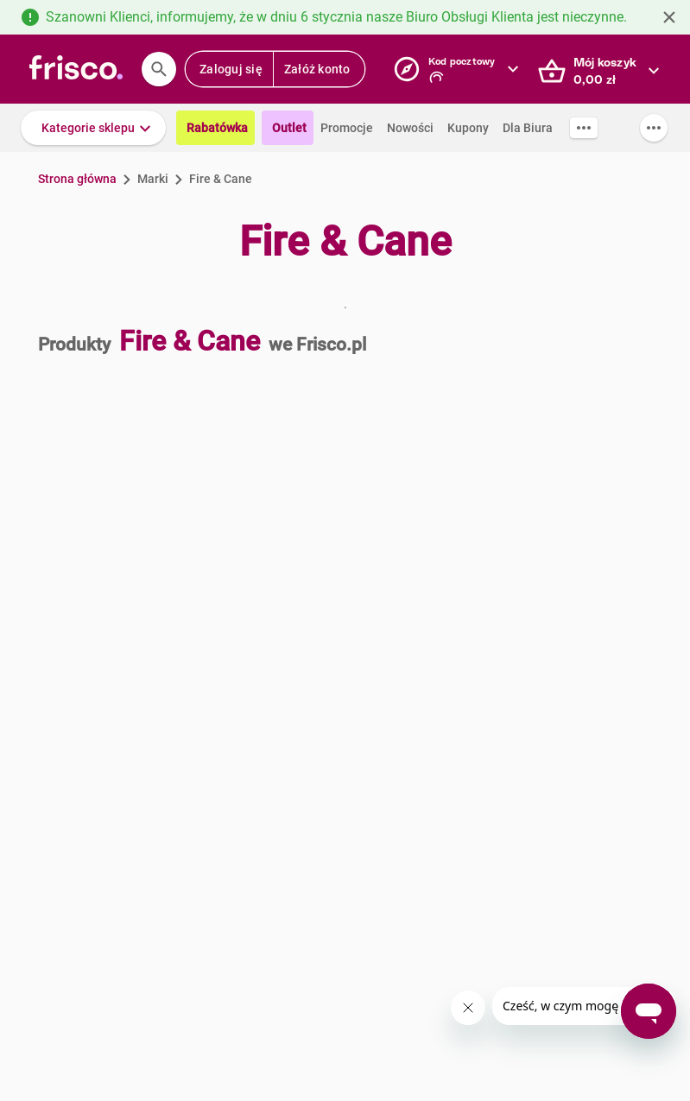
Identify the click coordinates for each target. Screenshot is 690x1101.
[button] (93, 128)
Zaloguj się (231, 69)
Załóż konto (317, 69)
